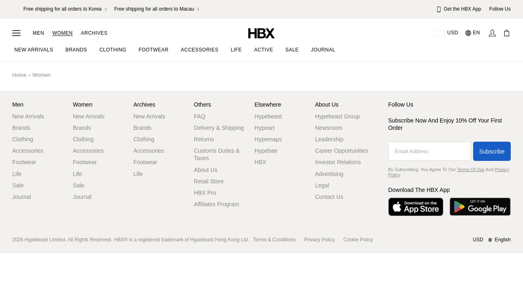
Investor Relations (338, 162)
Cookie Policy (358, 240)
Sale (18, 185)
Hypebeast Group (337, 116)
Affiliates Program (216, 204)
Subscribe (492, 151)
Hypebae (266, 150)
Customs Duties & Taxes (217, 154)
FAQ (200, 116)
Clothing (22, 139)
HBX (260, 162)
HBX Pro (205, 192)
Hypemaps (268, 139)
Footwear (24, 162)
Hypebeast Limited (45, 240)
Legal (322, 185)
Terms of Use (470, 169)
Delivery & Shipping (219, 128)
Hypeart (265, 128)
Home (19, 75)
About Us (206, 170)
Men (38, 33)
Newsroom (328, 128)
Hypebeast (268, 116)
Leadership (329, 139)
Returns (204, 139)
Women (62, 33)
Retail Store (209, 181)
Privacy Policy (319, 240)
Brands (21, 128)
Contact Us (329, 197)
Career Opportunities (341, 150)
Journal (21, 197)
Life (17, 174)
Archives (94, 33)
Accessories (27, 150)
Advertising (329, 174)
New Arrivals (28, 116)
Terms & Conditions (274, 240)
